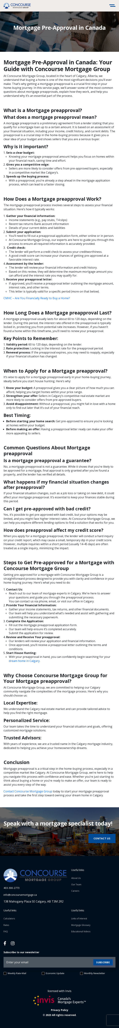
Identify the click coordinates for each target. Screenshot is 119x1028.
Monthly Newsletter (92, 973)
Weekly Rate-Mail (15, 973)
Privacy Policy (59, 1010)
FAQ (6, 931)
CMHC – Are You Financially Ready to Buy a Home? (37, 298)
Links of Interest (79, 918)
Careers (75, 890)
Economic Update (53, 973)
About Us (76, 878)
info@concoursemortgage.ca (20, 894)
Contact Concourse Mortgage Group (28, 791)
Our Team (76, 884)
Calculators (9, 918)
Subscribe (103, 962)
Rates (6, 925)
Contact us (102, 838)
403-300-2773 (11, 888)
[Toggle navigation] (112, 6)
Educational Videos (80, 931)
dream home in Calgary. (24, 661)
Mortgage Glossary (80, 925)
